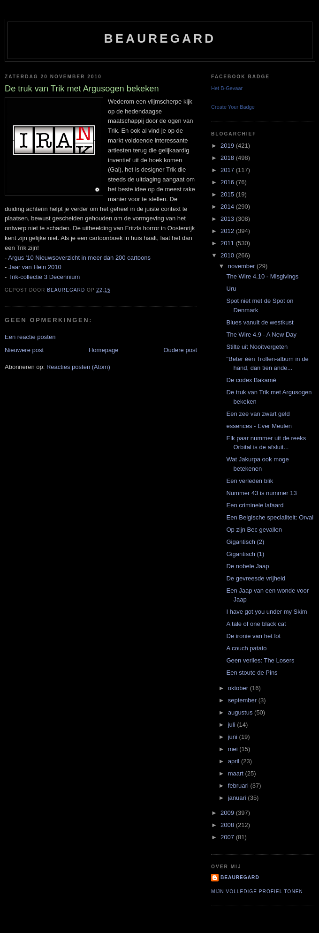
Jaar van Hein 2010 (34, 267)
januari (238, 797)
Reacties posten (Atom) (78, 366)
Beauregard (160, 38)
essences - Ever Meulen (258, 425)
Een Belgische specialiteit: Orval (269, 517)
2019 (228, 145)
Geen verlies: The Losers (260, 660)
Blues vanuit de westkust (259, 322)
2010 (228, 255)
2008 (228, 824)
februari (239, 785)
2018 (228, 157)
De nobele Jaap (247, 566)
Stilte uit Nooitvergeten (257, 346)
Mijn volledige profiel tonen (257, 891)
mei (234, 748)
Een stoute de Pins (251, 672)
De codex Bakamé (251, 380)
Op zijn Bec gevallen (254, 529)
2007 (228, 837)
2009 (228, 812)
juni (233, 736)
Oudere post (180, 350)
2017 (228, 169)
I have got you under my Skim (266, 611)
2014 (228, 206)
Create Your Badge (233, 107)
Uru (231, 288)
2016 (228, 182)
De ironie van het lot (253, 636)
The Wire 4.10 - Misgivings (262, 276)
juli (232, 724)
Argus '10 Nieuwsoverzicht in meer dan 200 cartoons (79, 257)
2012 (228, 230)
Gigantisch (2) (245, 541)
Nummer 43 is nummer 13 (261, 493)
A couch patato (246, 648)
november (242, 266)
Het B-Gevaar (227, 88)
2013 (228, 218)
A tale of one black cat (256, 623)
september (243, 700)
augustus (241, 712)
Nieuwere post (24, 350)
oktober (239, 688)
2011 (228, 243)
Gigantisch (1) (245, 553)
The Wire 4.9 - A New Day (261, 334)
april (234, 761)
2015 (228, 194)
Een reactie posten (30, 336)
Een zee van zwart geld (257, 413)
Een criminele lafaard (254, 505)
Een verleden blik (249, 480)
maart (236, 773)
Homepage (104, 350)
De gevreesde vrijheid (255, 578)
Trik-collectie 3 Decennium (44, 276)
